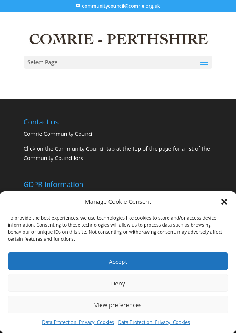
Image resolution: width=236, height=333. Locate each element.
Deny (118, 283)
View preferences (117, 305)
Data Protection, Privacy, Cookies (78, 322)
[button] (224, 202)
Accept (118, 261)
